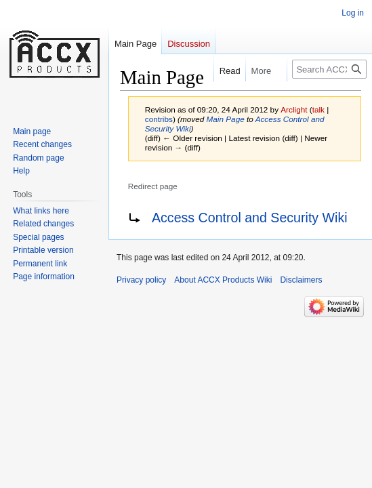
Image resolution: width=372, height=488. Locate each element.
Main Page (226, 119)
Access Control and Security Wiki (250, 217)
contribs (159, 119)
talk (318, 109)
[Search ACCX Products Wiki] (329, 69)
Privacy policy (141, 280)
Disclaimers (301, 280)
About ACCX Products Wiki (223, 280)
